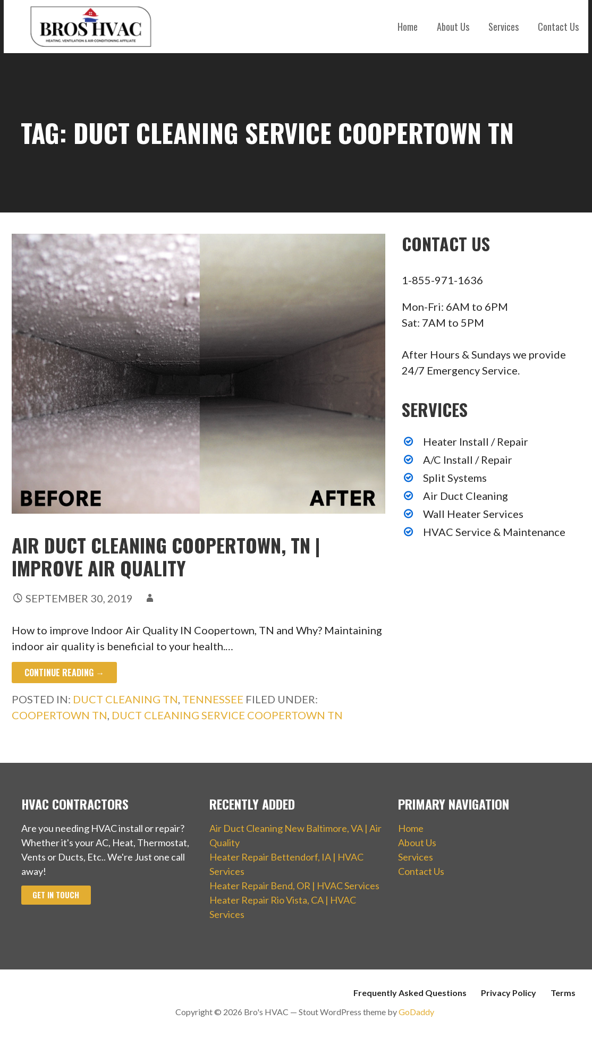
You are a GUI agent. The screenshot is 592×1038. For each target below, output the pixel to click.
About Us (453, 26)
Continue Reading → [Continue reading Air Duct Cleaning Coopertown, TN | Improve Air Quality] (64, 672)
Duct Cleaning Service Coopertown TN (227, 715)
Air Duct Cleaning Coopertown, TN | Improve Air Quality (166, 556)
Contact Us (558, 26)
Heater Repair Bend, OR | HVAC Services (294, 885)
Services (503, 26)
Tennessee (212, 699)
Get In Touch (55, 894)
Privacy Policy (508, 993)
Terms (563, 993)
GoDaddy (416, 1012)
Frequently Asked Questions (410, 993)
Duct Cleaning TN (125, 699)
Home (408, 26)
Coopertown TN (59, 715)
